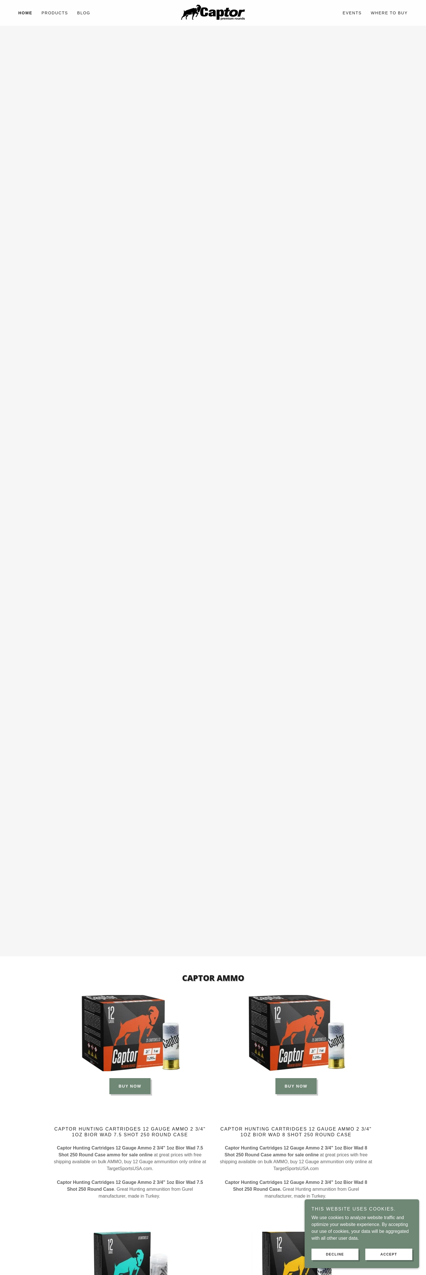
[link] (213, 12)
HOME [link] (25, 13)
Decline (335, 1254)
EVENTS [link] (352, 13)
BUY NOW (130, 1086)
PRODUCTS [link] (55, 13)
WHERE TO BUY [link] (389, 13)
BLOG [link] (83, 13)
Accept (388, 1254)
